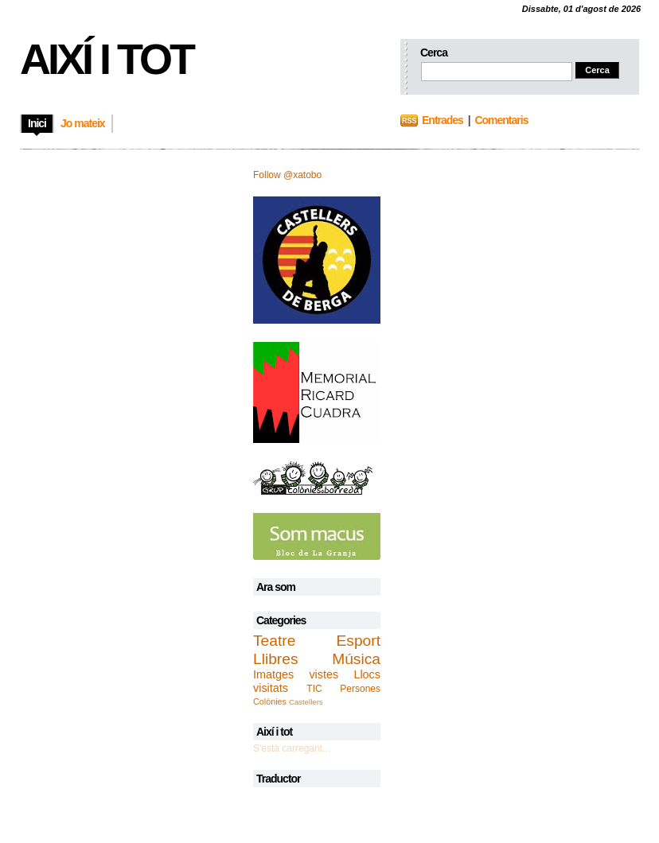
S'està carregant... (291, 748)
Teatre (274, 640)
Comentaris (501, 120)
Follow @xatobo (287, 175)
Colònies (270, 701)
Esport (358, 640)
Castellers (306, 701)
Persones (360, 688)
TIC (314, 688)
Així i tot (106, 59)
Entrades (442, 120)
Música (356, 659)
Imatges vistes (295, 674)
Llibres (275, 659)
